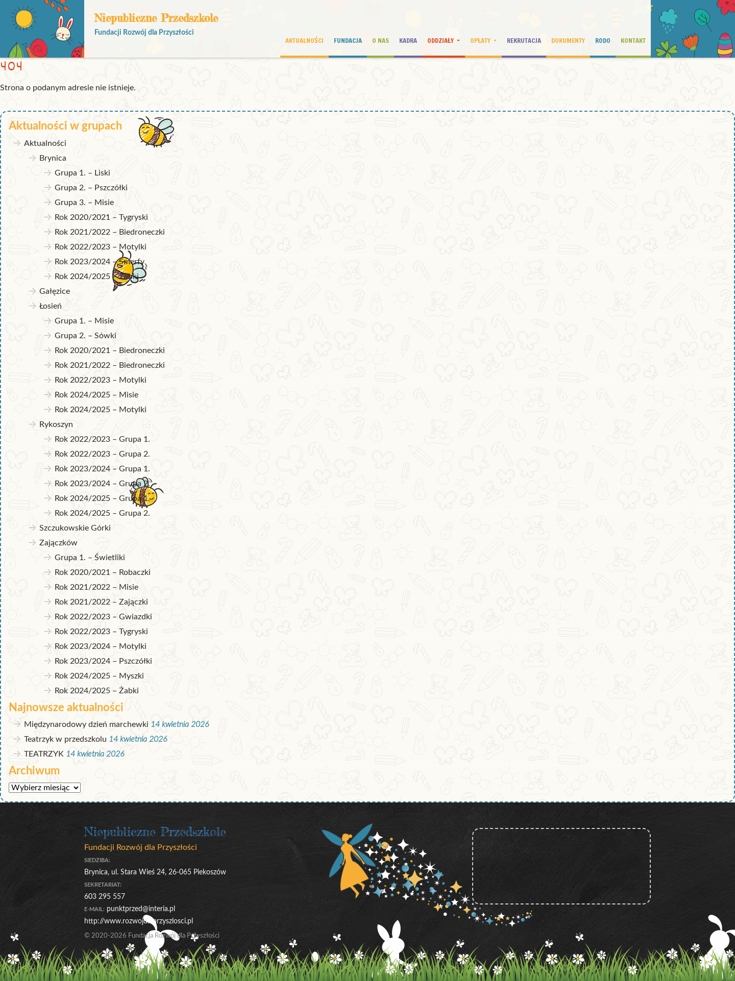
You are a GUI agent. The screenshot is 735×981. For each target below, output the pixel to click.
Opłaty (481, 40)
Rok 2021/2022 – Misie (96, 587)
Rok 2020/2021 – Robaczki (103, 572)
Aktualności (304, 40)
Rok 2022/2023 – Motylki (100, 247)
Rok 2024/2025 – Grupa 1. (102, 498)
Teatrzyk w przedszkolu (65, 739)
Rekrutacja (524, 40)
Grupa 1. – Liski (82, 173)
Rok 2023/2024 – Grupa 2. (102, 484)
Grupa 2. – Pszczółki (91, 188)
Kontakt (633, 40)
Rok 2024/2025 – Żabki (97, 276)
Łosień (50, 306)
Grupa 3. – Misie (84, 202)
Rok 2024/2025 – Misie (96, 395)
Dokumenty (568, 40)
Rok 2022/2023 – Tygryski (101, 631)
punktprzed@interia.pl (141, 909)
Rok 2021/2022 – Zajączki (101, 602)
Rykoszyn (56, 424)
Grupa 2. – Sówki (85, 336)
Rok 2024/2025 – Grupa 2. (102, 513)
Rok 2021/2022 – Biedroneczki (110, 232)
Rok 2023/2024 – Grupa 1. (102, 469)
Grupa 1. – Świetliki (90, 558)
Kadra (408, 40)
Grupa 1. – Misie (84, 321)
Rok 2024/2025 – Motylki (100, 410)
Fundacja (348, 40)
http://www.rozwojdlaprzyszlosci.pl (138, 921)
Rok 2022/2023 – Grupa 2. (102, 454)
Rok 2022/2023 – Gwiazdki (103, 617)
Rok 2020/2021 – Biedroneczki (110, 350)
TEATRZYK (44, 754)
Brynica (52, 158)
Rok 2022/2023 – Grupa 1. (102, 439)
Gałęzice (54, 291)
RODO (602, 40)
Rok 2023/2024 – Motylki (100, 646)
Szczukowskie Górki (75, 528)
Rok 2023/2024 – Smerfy (99, 262)
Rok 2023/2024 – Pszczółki (103, 661)
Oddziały (441, 40)
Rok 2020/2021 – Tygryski (101, 217)
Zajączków (58, 543)
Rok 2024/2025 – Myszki (99, 676)
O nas (380, 40)
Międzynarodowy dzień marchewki (86, 724)
